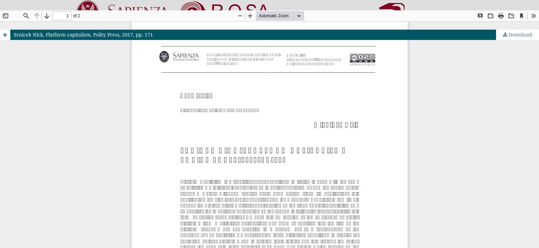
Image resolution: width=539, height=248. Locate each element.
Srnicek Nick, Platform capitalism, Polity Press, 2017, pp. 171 (83, 34)
